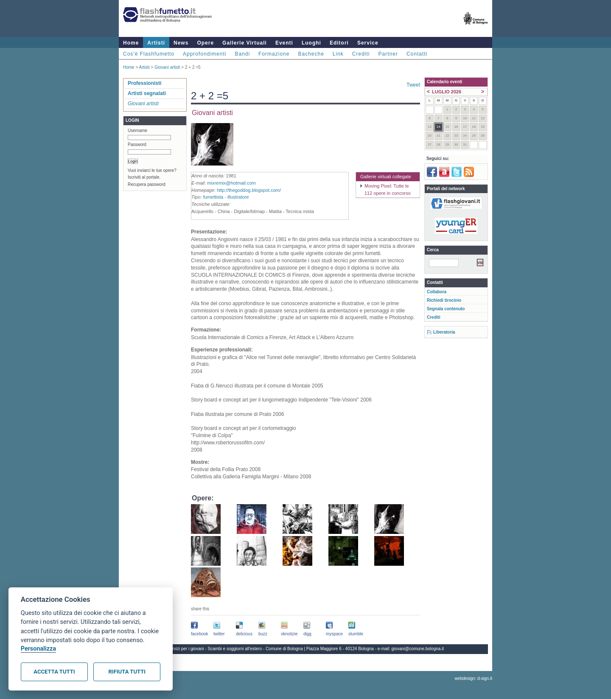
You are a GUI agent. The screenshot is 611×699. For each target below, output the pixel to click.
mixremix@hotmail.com (231, 182)
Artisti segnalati (147, 93)
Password (137, 144)
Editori (339, 43)
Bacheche (311, 54)
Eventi (284, 43)
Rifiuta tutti (127, 671)
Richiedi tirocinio (444, 300)
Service (367, 43)
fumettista (213, 196)
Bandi (242, 54)
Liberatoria (444, 332)
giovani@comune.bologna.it (418, 648)
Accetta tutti (54, 671)
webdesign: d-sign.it (473, 678)
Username (137, 130)
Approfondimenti (204, 54)
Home (131, 43)
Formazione (273, 54)
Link (338, 54)
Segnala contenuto (446, 308)
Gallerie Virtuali (244, 43)
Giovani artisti (167, 67)
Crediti (361, 54)
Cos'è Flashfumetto (148, 54)
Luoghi (311, 43)
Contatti (416, 54)
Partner (388, 54)
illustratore (238, 196)
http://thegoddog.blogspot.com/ (249, 190)
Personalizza (38, 648)
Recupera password (146, 184)
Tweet (413, 85)
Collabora (436, 291)
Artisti (156, 43)
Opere (205, 43)
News (181, 43)
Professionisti (144, 83)
